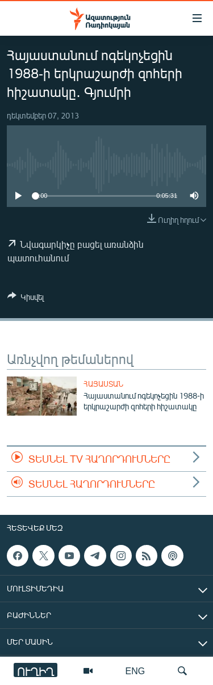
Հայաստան (103, 383)
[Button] (25, 299)
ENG (135, 670)
